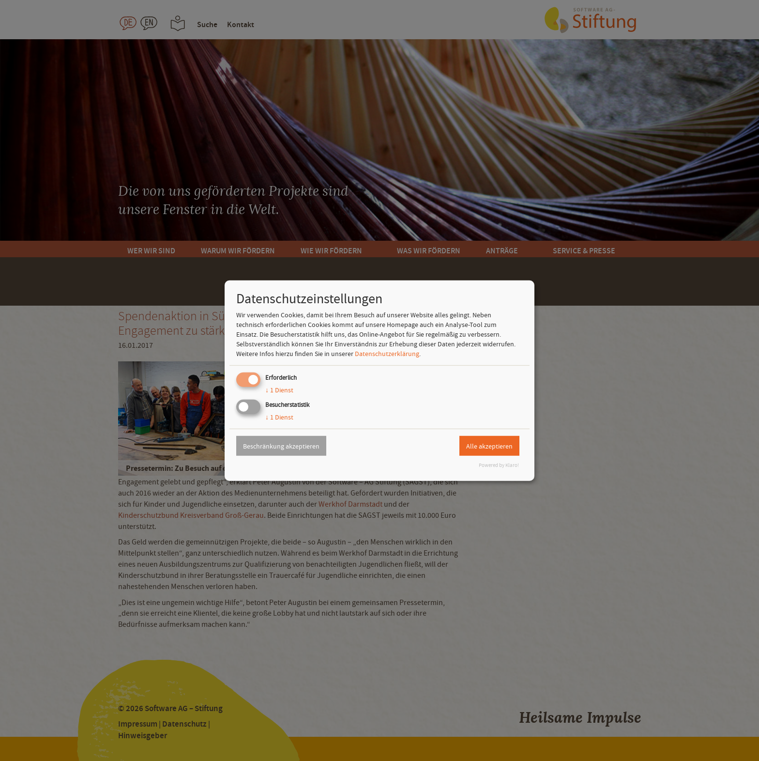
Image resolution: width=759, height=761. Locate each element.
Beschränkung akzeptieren (281, 445)
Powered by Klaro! (499, 465)
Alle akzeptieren (489, 445)
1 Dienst (279, 390)
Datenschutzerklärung (387, 353)
